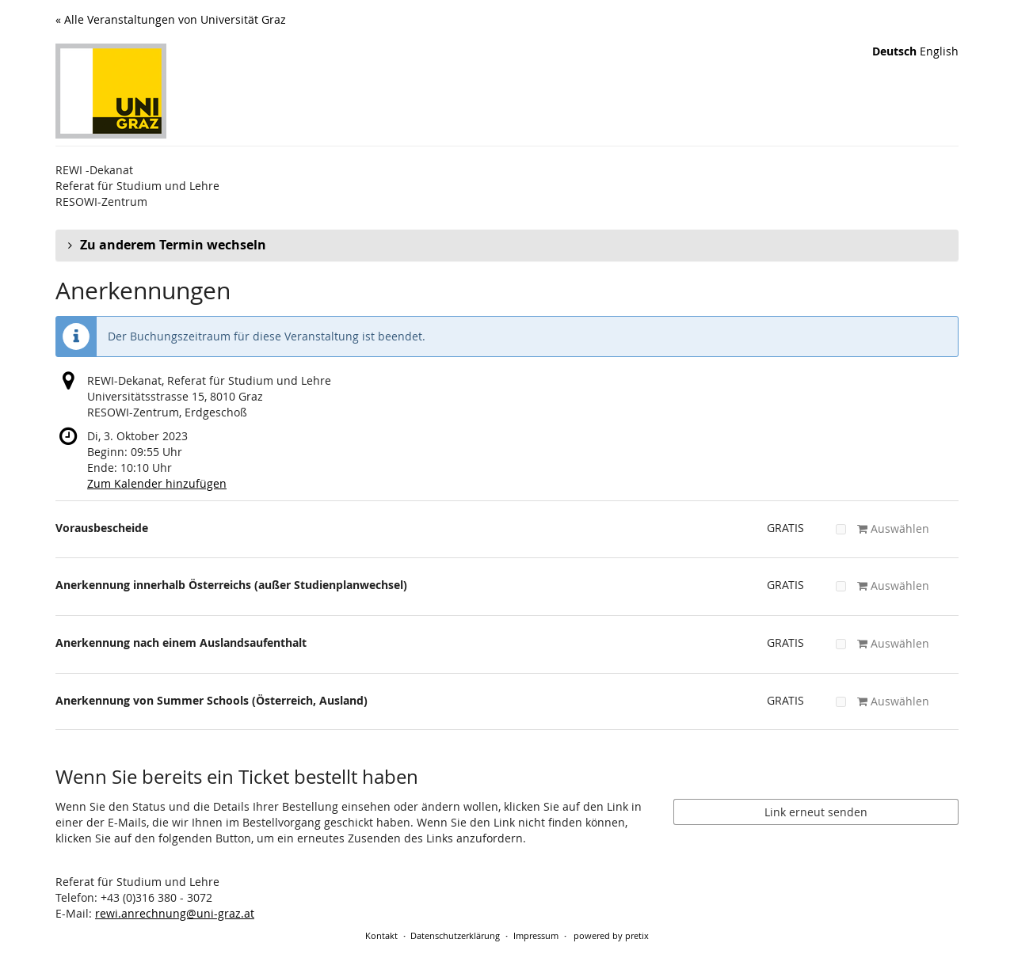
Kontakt (381, 935)
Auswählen (882, 528)
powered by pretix (611, 935)
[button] (507, 245)
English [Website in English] (939, 51)
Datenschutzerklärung (455, 935)
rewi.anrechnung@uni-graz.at (174, 913)
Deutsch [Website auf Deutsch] (894, 51)
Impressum (535, 935)
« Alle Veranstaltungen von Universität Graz (170, 19)
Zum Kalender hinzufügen (157, 483)
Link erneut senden (815, 811)
